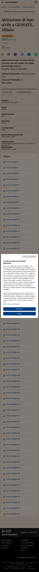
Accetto (19, 313)
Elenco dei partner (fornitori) (11, 304)
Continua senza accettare (29, 256)
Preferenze (19, 309)
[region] (19, 286)
